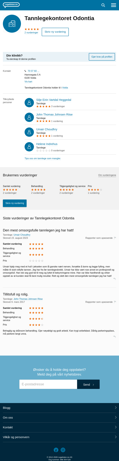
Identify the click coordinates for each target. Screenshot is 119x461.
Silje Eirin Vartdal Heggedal (53, 98)
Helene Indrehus (46, 143)
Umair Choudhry (46, 128)
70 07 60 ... (33, 70)
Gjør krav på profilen (101, 56)
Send (86, 383)
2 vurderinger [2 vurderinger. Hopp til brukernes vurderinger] (31, 32)
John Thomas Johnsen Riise (54, 113)
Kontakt (8, 426)
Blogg (6, 406)
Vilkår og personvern (16, 436)
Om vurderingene (107, 174)
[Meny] (113, 5)
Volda (65, 86)
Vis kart (28, 81)
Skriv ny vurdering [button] (53, 31)
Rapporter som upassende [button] (99, 237)
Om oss (8, 416)
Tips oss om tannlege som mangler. (43, 157)
